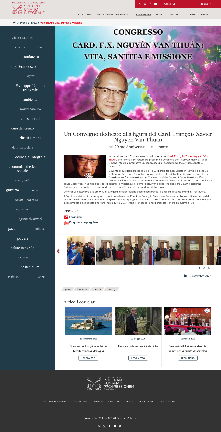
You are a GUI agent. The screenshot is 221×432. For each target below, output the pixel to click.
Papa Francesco (22, 66)
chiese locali (30, 118)
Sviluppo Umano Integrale (30, 87)
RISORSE (204, 14)
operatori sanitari (30, 219)
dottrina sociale (22, 147)
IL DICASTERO (85, 14)
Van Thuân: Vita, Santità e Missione (59, 22)
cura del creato (22, 128)
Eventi (22, 22)
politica (40, 228)
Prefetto (30, 76)
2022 (32, 22)
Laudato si (30, 56)
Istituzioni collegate (56, 401)
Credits (129, 401)
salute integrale (22, 248)
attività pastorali (30, 109)
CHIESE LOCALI (175, 14)
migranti (32, 199)
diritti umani (30, 137)
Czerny (20, 47)
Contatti (98, 401)
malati (19, 199)
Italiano (204, 3)
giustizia (12, 190)
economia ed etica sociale (22, 168)
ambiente (30, 99)
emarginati (22, 180)
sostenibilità (30, 267)
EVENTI (191, 14)
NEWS (159, 14)
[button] (81, 250)
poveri (22, 238)
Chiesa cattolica (22, 37)
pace (11, 228)
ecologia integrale (30, 157)
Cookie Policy (169, 401)
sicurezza (23, 257)
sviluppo (13, 276)
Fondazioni (80, 401)
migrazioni (22, 209)
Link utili (113, 401)
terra (41, 276)
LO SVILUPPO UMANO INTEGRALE (114, 14)
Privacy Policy (147, 401)
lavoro (34, 190)
